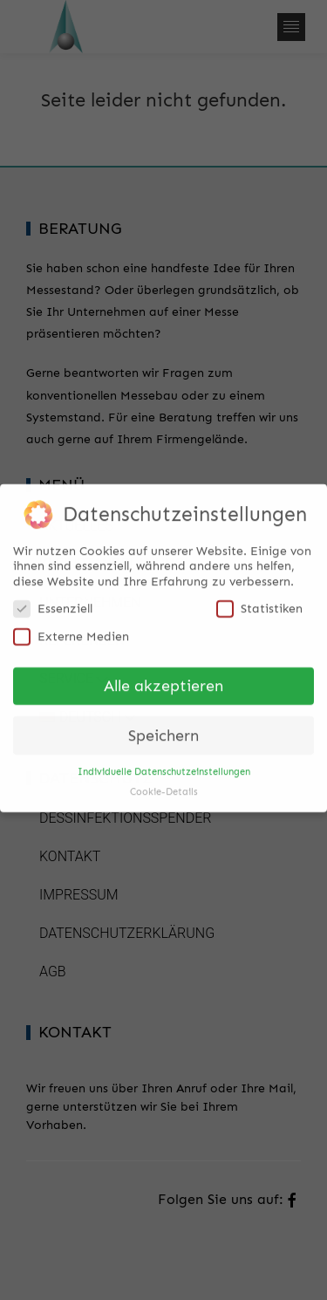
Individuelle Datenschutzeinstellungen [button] (164, 765)
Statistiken (259, 602)
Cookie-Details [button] (164, 785)
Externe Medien (71, 630)
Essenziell (52, 602)
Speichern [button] (163, 729)
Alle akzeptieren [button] (163, 679)
